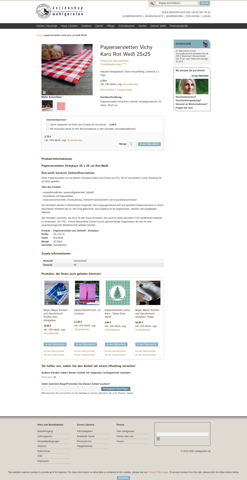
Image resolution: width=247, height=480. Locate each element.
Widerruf (41, 446)
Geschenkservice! (56, 119)
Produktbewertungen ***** (113, 64)
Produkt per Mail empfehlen (114, 61)
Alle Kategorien (85, 431)
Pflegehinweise (85, 446)
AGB (39, 456)
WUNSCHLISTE (154, 16)
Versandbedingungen (48, 441)
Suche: (153, 3)
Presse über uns (125, 436)
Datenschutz (43, 451)
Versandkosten (130, 84)
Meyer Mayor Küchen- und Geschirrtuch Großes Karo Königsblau (56, 315)
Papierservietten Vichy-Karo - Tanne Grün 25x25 (118, 313)
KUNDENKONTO (132, 16)
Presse (120, 441)
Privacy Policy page (158, 472)
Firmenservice (84, 441)
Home (39, 35)
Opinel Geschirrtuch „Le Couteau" (87, 312)
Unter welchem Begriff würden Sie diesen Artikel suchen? (75, 383)
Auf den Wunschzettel (54, 351)
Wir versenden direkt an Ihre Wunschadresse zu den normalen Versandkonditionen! (93, 129)
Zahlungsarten (44, 436)
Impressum (43, 461)
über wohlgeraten (125, 431)
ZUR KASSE (192, 16)
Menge (123, 144)
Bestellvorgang (45, 431)
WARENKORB (174, 16)
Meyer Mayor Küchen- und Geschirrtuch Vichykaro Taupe (147, 313)
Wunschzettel (107, 90)
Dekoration (47, 377)
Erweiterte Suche (86, 436)
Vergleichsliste (124, 90)
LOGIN (206, 16)
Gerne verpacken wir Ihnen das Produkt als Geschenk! (83, 124)
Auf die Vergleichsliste (54, 355)
